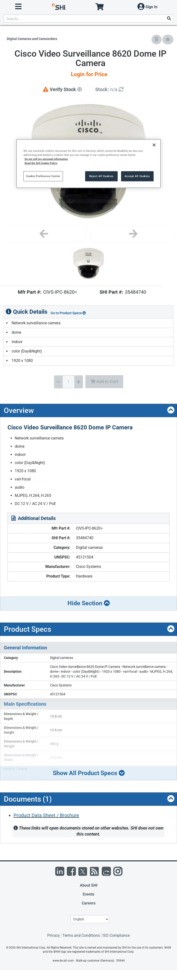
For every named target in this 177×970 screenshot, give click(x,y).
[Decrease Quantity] (58, 381)
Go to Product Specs (68, 313)
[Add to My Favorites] (167, 39)
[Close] (154, 145)
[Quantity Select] (68, 381)
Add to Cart (104, 381)
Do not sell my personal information (46, 159)
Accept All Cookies (137, 176)
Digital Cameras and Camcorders (32, 39)
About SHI (88, 885)
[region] (88, 163)
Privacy (53, 935)
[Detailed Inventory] (109, 89)
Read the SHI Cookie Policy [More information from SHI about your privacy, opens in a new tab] (41, 163)
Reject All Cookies (101, 176)
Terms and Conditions (81, 935)
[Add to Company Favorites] (156, 39)
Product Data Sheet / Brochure (46, 815)
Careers (88, 903)
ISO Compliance (116, 935)
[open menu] (18, 6)
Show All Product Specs (89, 773)
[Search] (168, 18)
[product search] (88, 18)
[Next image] (133, 234)
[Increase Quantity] (78, 381)
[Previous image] (43, 234)
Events (88, 894)
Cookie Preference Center (43, 176)
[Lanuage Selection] (89, 919)
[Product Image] (88, 264)
